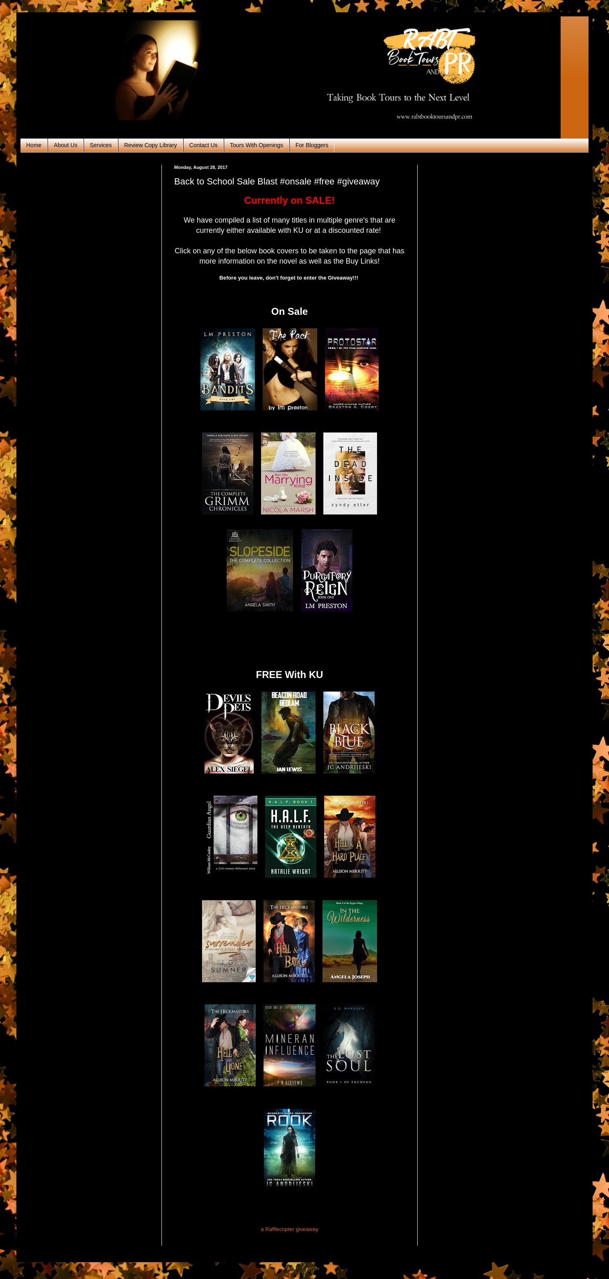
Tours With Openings (256, 145)
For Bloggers (311, 145)
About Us (65, 145)
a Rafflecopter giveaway (289, 1229)
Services (101, 145)
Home (33, 145)
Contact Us (203, 145)
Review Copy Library (150, 145)
